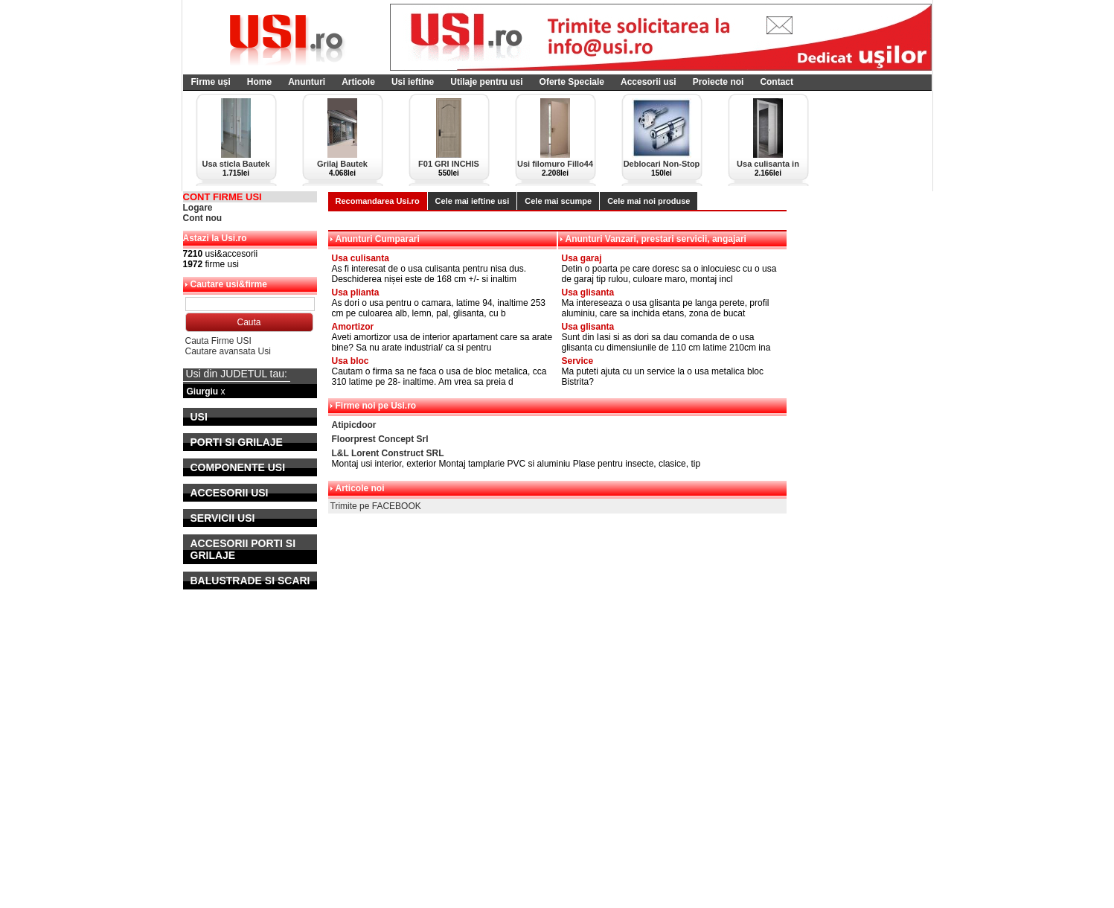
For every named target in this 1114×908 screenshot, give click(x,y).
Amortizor (353, 327)
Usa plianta (356, 292)
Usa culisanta (360, 258)
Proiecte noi (718, 82)
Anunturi (306, 82)
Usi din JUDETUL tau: (236, 374)
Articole (358, 82)
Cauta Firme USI (218, 341)
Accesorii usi (648, 82)
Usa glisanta (588, 292)
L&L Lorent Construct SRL (388, 453)
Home (259, 82)
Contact (776, 82)
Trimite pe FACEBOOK (375, 506)
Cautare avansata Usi (228, 351)
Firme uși (211, 82)
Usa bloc (350, 361)
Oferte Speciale (572, 82)
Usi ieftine (412, 82)
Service (578, 361)
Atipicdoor (354, 425)
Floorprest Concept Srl (380, 439)
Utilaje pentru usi (486, 82)
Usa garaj (582, 258)
